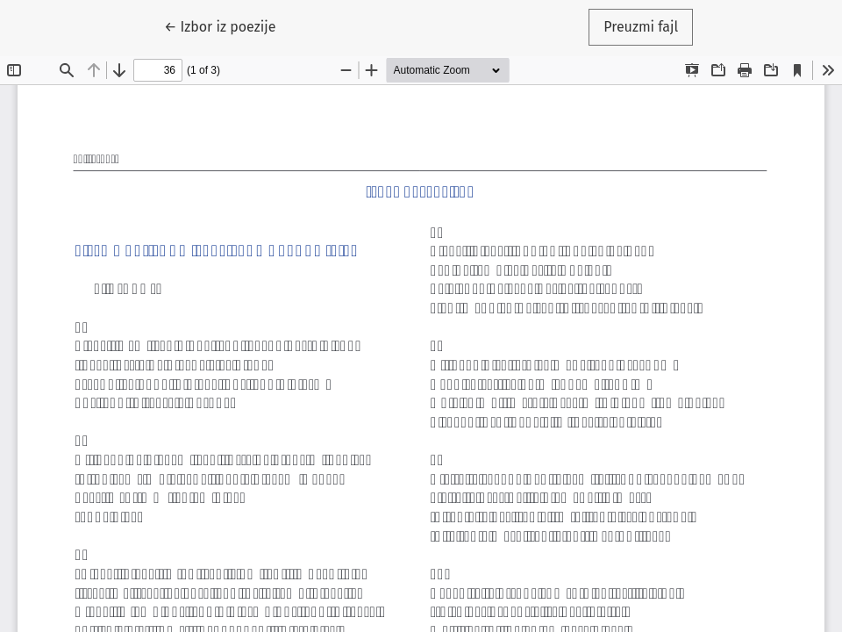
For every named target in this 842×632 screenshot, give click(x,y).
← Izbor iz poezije (227, 25)
